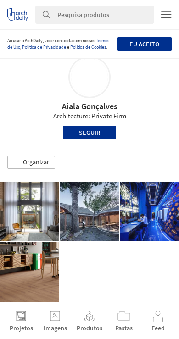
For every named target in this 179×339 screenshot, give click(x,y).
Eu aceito (144, 44)
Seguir (89, 132)
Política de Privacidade (44, 47)
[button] (31, 162)
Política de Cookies (88, 47)
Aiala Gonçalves (89, 106)
